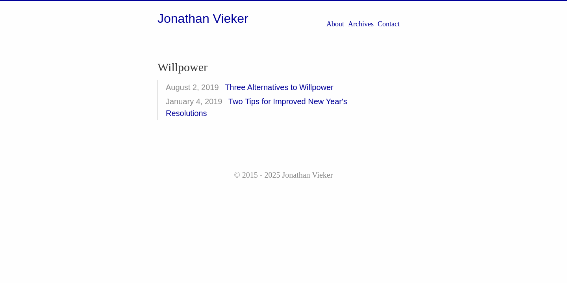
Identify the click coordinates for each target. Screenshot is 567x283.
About (335, 24)
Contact (389, 24)
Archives (361, 24)
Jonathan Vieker (203, 18)
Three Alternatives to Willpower (279, 87)
